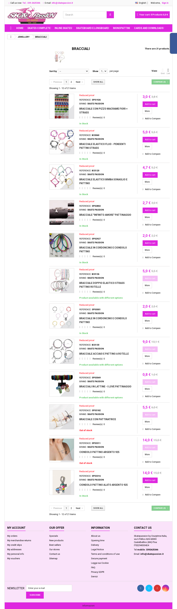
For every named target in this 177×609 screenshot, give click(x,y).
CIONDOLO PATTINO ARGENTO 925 (99, 452)
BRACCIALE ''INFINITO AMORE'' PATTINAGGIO (105, 214)
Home (19, 28)
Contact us (54, 554)
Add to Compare (152, 118)
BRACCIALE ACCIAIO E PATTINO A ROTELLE (104, 353)
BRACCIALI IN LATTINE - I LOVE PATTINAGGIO (105, 386)
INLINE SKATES (63, 28)
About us (95, 536)
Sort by (53, 71)
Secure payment (99, 558)
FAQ (93, 567)
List (168, 71)
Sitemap (53, 558)
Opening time (97, 540)
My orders (12, 536)
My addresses (14, 549)
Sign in (165, 3)
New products (56, 540)
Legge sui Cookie (100, 563)
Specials (53, 536)
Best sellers (55, 545)
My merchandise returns (19, 540)
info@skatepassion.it (152, 554)
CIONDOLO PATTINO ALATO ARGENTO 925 (103, 484)
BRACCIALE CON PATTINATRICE (97, 419)
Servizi (94, 576)
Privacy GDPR (97, 572)
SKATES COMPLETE (38, 28)
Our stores (54, 549)
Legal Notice (97, 549)
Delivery (95, 545)
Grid (163, 71)
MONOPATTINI (121, 28)
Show (95, 71)
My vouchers (13, 558)
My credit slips (14, 545)
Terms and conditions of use (105, 554)
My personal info (15, 554)
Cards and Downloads (149, 28)
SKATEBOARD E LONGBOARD (92, 28)
